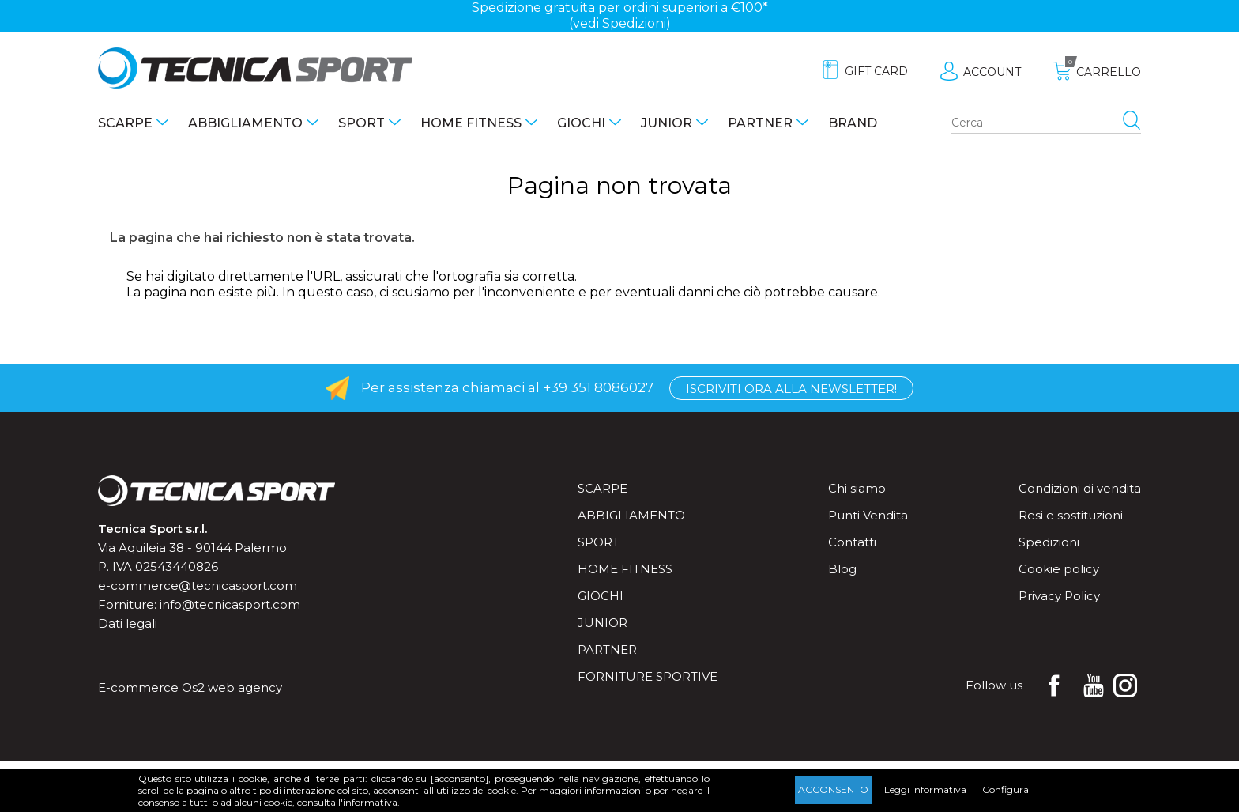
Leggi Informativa (925, 789)
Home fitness (471, 122)
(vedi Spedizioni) (620, 23)
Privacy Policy (1059, 595)
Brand (852, 122)
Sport (361, 122)
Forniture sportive (647, 676)
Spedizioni (1049, 542)
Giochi (581, 122)
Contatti (852, 542)
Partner (760, 122)
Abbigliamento (245, 122)
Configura (1005, 789)
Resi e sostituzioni (1071, 515)
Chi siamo (857, 488)
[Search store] (1046, 123)
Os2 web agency (232, 687)
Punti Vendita (868, 515)
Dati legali (127, 623)
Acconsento (833, 789)
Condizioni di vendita (1080, 488)
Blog (842, 568)
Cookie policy (1059, 568)
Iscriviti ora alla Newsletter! (791, 388)
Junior (666, 122)
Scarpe (125, 122)
